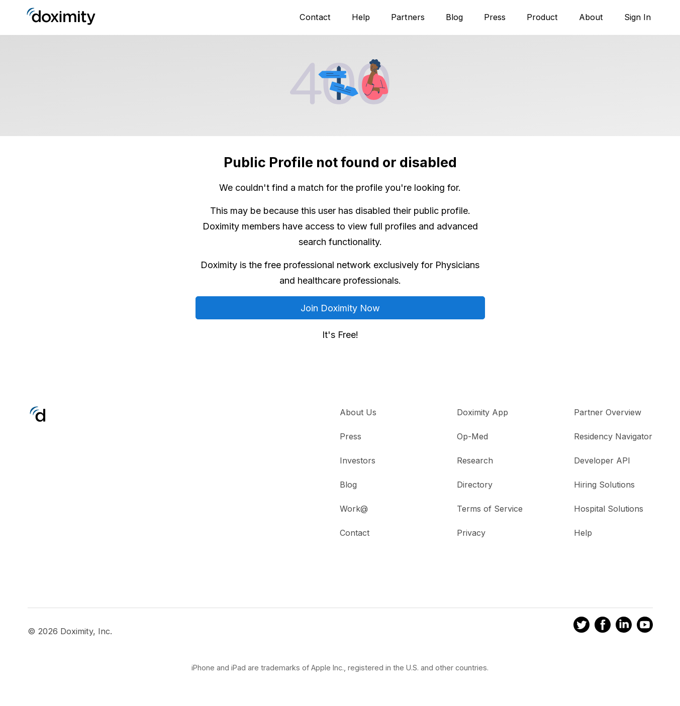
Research (475, 460)
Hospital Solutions (608, 509)
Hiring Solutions (604, 485)
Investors (357, 460)
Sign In (637, 17)
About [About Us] (591, 17)
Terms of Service (490, 509)
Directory (475, 485)
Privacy (471, 533)
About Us (358, 412)
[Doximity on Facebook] (603, 626)
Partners (408, 17)
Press (495, 17)
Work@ (354, 509)
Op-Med (472, 436)
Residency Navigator (613, 436)
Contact (315, 17)
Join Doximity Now (340, 308)
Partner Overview (607, 412)
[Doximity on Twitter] (581, 626)
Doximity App (482, 412)
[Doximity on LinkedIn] (624, 626)
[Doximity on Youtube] (645, 626)
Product (542, 17)
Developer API (602, 460)
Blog (454, 17)
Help (361, 17)
